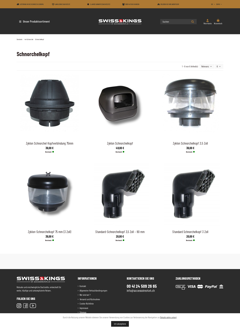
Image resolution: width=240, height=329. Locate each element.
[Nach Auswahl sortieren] (207, 66)
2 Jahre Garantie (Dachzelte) (100, 4)
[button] (35, 21)
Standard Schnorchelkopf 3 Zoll (190, 231)
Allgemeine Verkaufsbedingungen (93, 290)
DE (213, 4)
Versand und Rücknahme (90, 299)
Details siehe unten (168, 317)
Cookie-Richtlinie (87, 303)
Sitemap (83, 312)
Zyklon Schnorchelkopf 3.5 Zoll (190, 143)
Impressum (84, 307)
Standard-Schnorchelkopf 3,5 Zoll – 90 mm (120, 231)
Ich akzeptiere (120, 323)
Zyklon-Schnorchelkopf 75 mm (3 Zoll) (49, 231)
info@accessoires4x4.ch (141, 290)
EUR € (219, 4)
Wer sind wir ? (85, 294)
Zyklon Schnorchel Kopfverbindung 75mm (49, 143)
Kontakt (83, 285)
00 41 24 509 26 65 (142, 285)
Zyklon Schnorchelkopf (120, 143)
